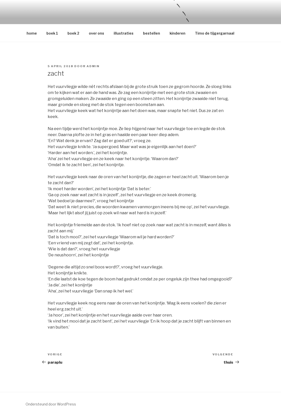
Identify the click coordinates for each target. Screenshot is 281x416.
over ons (96, 33)
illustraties (123, 33)
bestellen (151, 33)
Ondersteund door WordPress (51, 404)
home (32, 33)
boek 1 (52, 33)
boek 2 (73, 33)
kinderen (177, 33)
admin (93, 66)
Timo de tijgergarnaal (214, 33)
